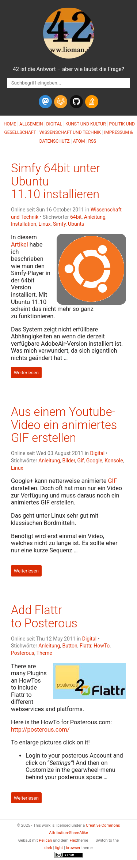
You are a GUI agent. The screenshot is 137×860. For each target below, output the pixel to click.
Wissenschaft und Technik (70, 132)
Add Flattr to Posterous (44, 616)
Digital (54, 124)
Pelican (45, 840)
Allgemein (31, 124)
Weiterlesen (26, 372)
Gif (80, 460)
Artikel (19, 244)
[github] (76, 101)
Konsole (113, 460)
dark (48, 847)
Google (94, 460)
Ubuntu (76, 224)
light (59, 847)
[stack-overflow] (91, 101)
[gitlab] (60, 101)
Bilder (68, 460)
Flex (73, 840)
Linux (44, 224)
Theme (44, 653)
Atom (79, 141)
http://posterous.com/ (40, 729)
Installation (23, 224)
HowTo (102, 646)
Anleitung (95, 217)
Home (10, 124)
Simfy (59, 224)
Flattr (85, 646)
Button (69, 646)
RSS (92, 141)
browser (73, 847)
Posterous (22, 653)
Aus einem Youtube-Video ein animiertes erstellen (64, 425)
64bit (76, 217)
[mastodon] (45, 101)
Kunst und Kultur (85, 124)
